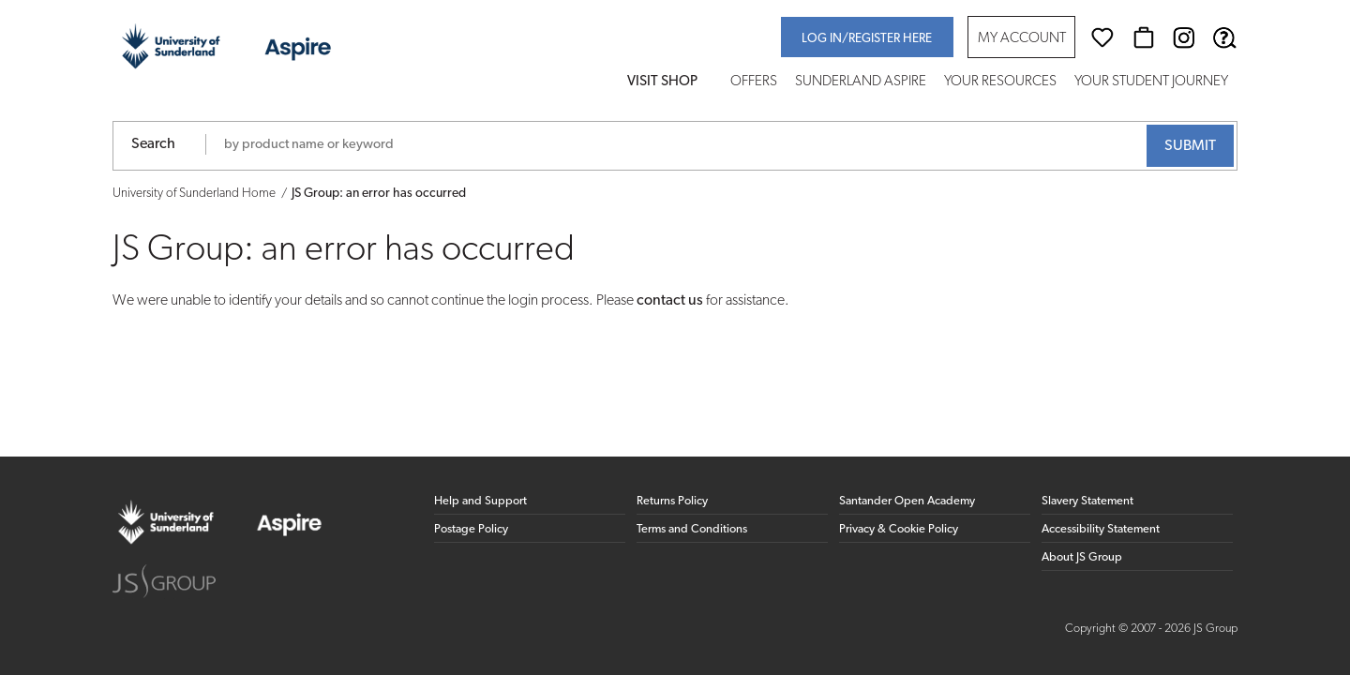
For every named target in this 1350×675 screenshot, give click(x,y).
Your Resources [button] (1000, 82)
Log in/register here (867, 39)
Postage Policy (471, 529)
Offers (753, 82)
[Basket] (1144, 37)
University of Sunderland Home (194, 194)
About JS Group (1082, 557)
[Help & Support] (1224, 37)
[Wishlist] (1102, 37)
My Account (1022, 39)
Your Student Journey (1151, 82)
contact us (670, 300)
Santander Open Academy (907, 501)
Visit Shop (662, 82)
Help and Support (480, 501)
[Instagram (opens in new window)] (1184, 37)
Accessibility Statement (1101, 529)
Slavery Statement (1087, 501)
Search (153, 144)
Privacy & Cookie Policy (898, 529)
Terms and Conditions (692, 529)
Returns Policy (672, 501)
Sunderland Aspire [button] (860, 82)
